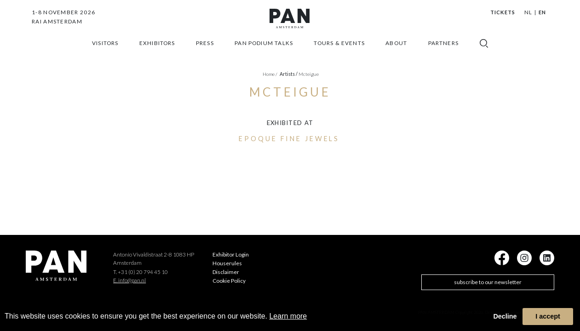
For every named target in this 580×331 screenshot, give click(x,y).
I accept (547, 316)
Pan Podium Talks (264, 53)
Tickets (503, 12)
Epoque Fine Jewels (289, 139)
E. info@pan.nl (129, 280)
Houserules (227, 263)
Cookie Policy (229, 280)
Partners (443, 53)
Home (270, 74)
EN (542, 12)
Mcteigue (309, 74)
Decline (505, 316)
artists (289, 74)
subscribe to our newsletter (488, 282)
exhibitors (157, 53)
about (396, 53)
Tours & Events (339, 53)
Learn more (288, 316)
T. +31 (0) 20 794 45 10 (140, 271)
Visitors (105, 53)
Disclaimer (225, 271)
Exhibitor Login (230, 254)
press (205, 53)
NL (528, 12)
